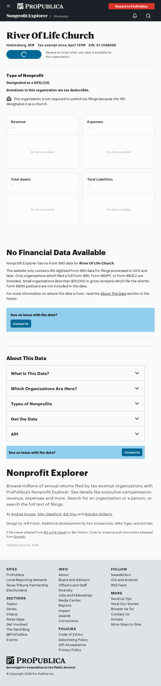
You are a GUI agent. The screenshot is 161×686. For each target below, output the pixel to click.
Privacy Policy (70, 649)
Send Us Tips (121, 598)
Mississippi (61, 16)
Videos (12, 613)
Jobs (62, 595)
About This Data (113, 293)
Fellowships (83, 595)
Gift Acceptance (72, 644)
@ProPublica (16, 634)
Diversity (66, 589)
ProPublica (15, 574)
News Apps (15, 618)
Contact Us (20, 323)
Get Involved (16, 624)
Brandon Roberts (98, 513)
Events (12, 639)
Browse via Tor (122, 608)
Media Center (70, 600)
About (64, 574)
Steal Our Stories (125, 603)
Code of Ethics (71, 634)
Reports (65, 605)
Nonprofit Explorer (27, 16)
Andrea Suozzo (23, 513)
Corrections (68, 620)
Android (131, 579)
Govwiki (19, 536)
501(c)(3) (41, 82)
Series (11, 608)
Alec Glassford (49, 513)
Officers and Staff (73, 584)
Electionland (16, 589)
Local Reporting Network (26, 579)
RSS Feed (118, 584)
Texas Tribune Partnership (27, 584)
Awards (65, 615)
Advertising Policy (73, 639)
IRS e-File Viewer (55, 532)
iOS (114, 579)
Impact (64, 610)
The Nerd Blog (18, 629)
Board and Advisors (74, 579)
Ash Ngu (70, 513)
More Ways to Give (126, 624)
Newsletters (121, 574)
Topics (11, 603)
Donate (117, 618)
